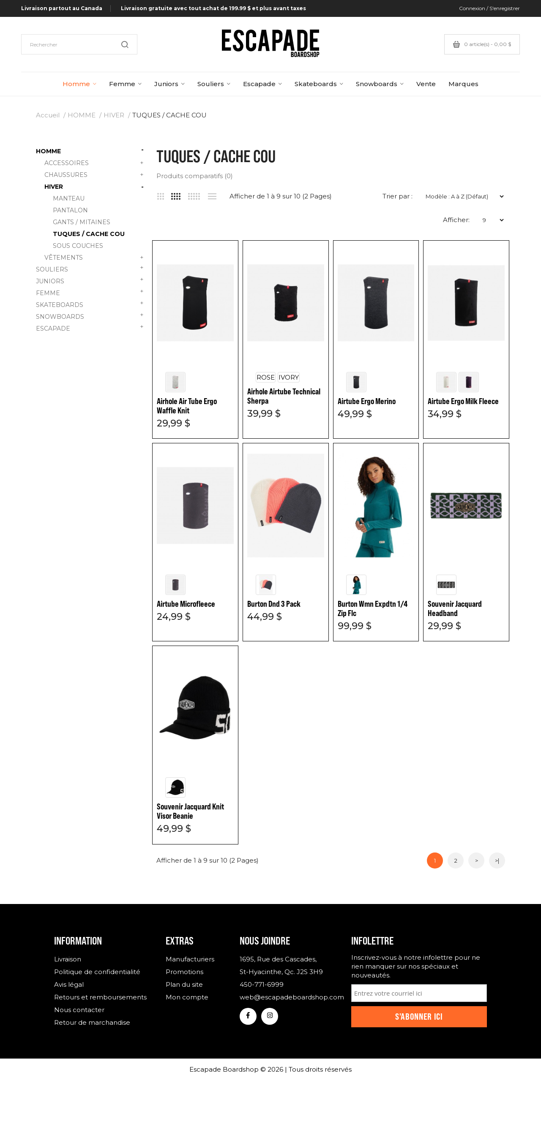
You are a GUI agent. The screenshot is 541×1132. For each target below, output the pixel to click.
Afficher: (456, 220)
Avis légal (69, 984)
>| (497, 860)
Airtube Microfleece (186, 603)
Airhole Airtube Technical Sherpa (283, 396)
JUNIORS (90, 280)
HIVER (114, 115)
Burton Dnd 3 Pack (274, 603)
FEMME (90, 292)
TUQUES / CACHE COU (169, 115)
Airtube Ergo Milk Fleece (463, 401)
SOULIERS (90, 268)
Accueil (48, 115)
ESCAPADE (90, 327)
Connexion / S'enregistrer (489, 8)
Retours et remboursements (100, 997)
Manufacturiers (190, 959)
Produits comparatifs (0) (194, 176)
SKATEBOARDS (90, 304)
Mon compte (187, 997)
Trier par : (398, 196)
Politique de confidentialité (97, 972)
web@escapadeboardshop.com (289, 997)
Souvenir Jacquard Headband (455, 608)
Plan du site (184, 984)
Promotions (184, 972)
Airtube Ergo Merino (367, 401)
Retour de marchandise (92, 1022)
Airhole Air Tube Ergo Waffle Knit (187, 405)
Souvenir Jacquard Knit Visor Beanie (190, 811)
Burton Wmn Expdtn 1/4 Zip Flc (372, 608)
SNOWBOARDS (90, 315)
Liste (212, 196)
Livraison (67, 959)
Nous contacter (79, 1010)
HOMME (82, 115)
